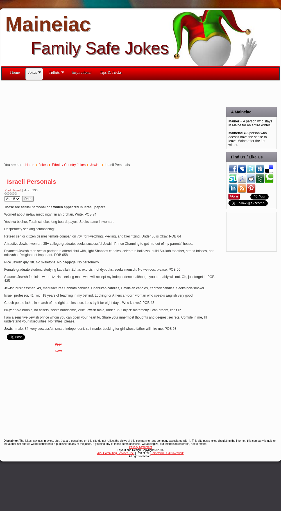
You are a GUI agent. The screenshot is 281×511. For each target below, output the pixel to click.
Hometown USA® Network (166, 453)
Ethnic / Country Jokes (69, 165)
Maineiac (48, 24)
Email (17, 190)
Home (29, 165)
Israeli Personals (31, 181)
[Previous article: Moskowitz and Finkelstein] (58, 344)
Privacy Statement (140, 447)
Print (8, 190)
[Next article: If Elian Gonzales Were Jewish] (58, 351)
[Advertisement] (70, 119)
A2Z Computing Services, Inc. (115, 453)
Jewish (95, 165)
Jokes (43, 165)
